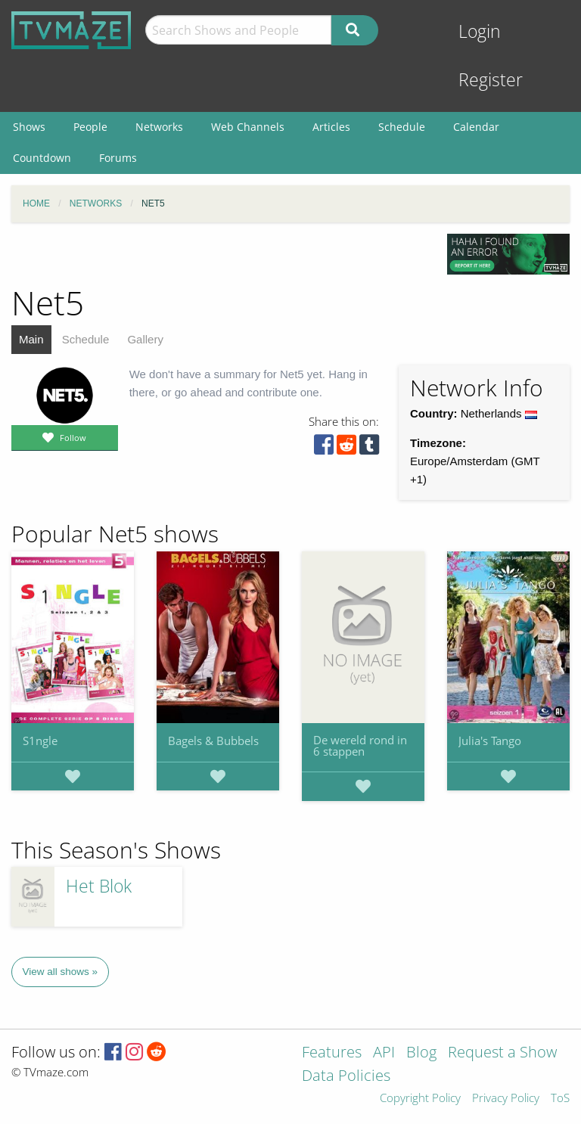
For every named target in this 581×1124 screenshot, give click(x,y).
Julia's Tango (489, 740)
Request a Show (502, 1053)
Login (479, 31)
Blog (421, 1053)
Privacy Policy (505, 1098)
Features (332, 1053)
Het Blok (99, 886)
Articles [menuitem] (331, 127)
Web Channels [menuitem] (247, 127)
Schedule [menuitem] (401, 127)
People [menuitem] (90, 127)
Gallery (145, 339)
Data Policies (346, 1076)
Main (31, 339)
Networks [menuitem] (159, 127)
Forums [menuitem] (118, 158)
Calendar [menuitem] (476, 127)
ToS (560, 1098)
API (384, 1053)
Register (490, 80)
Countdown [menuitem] (42, 158)
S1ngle (40, 740)
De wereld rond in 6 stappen (360, 745)
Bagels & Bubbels (213, 740)
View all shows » (60, 971)
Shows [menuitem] (29, 127)
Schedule (86, 339)
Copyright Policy (420, 1098)
